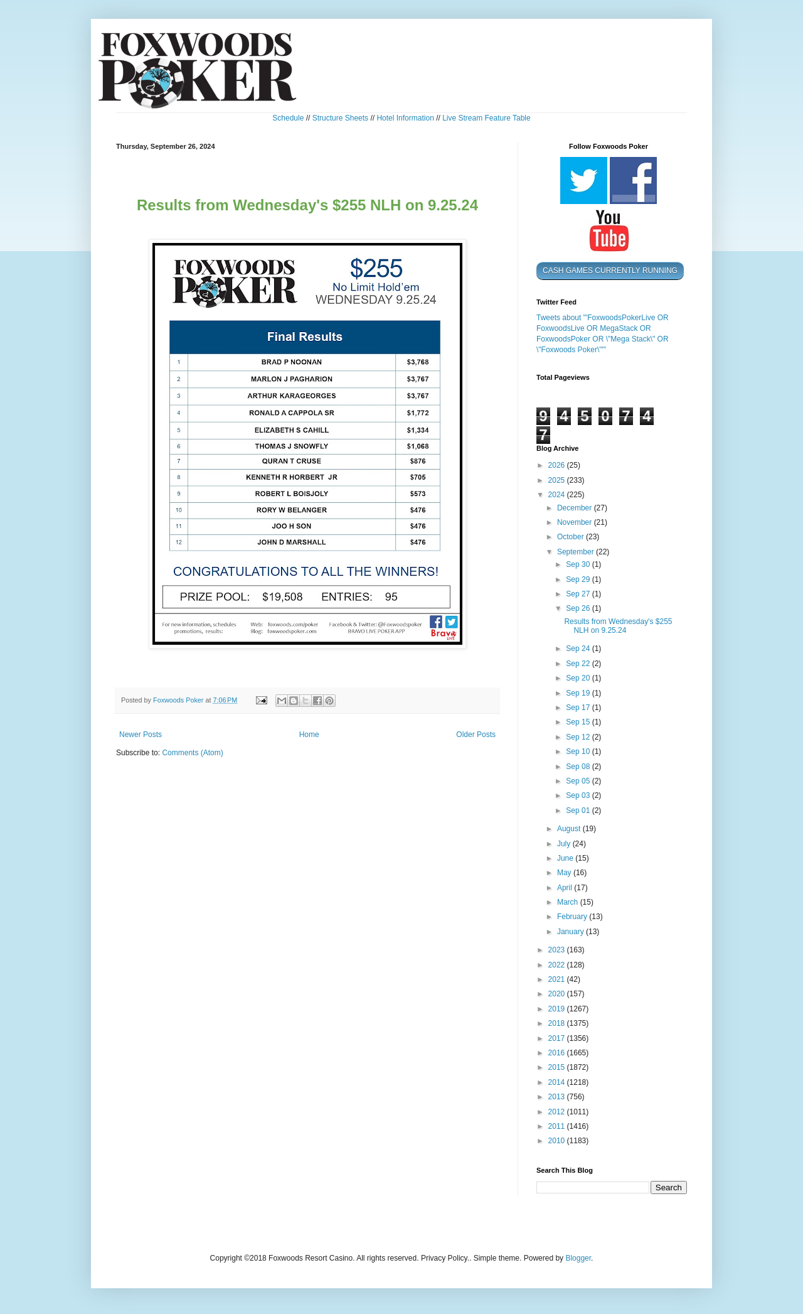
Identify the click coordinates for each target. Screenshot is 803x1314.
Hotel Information (404, 118)
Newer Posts (140, 734)
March (568, 902)
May (565, 872)
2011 (557, 1126)
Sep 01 (579, 810)
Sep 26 (579, 608)
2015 (557, 1067)
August (570, 828)
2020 (557, 993)
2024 (557, 494)
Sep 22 (579, 663)
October (571, 536)
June (566, 858)
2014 (557, 1082)
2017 (557, 1038)
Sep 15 (579, 722)
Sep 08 (579, 766)
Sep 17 (579, 707)
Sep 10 (579, 751)
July (565, 843)
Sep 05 (579, 781)
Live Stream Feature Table (486, 118)
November (575, 522)
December (575, 508)
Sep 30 (579, 564)
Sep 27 (579, 594)
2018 (557, 1023)
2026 (557, 465)
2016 (557, 1052)
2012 (557, 1111)
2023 (557, 949)
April (565, 887)
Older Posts (476, 734)
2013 (557, 1096)
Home (309, 734)
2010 (557, 1140)
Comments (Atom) (192, 752)
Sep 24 (579, 648)
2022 (557, 965)
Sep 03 (579, 795)
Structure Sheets (340, 118)
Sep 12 (579, 737)
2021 (557, 979)
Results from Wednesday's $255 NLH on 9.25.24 (618, 626)
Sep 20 (579, 678)
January (571, 931)
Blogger (578, 1258)
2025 (557, 480)
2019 (557, 1008)
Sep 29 (579, 579)
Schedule (288, 118)
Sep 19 (579, 693)
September (576, 551)
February (573, 916)
